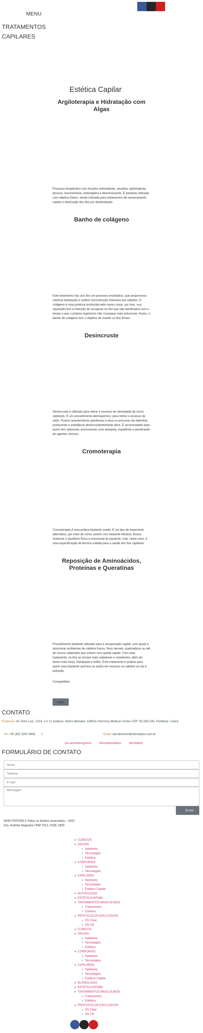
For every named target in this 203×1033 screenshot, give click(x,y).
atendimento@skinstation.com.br (134, 734)
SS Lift (89, 924)
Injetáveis (91, 848)
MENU (33, 14)
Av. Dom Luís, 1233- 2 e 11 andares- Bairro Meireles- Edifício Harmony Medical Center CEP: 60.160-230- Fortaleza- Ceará (97, 721)
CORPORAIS (86, 862)
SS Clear (91, 920)
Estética (90, 857)
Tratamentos (93, 906)
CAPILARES (18, 36)
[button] (61, 702)
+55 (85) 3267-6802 (22, 734)
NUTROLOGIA (87, 893)
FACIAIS (83, 844)
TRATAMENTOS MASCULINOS (99, 902)
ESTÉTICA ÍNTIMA (90, 897)
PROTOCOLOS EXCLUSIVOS (98, 915)
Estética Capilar (95, 888)
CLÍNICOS (85, 839)
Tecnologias (93, 853)
